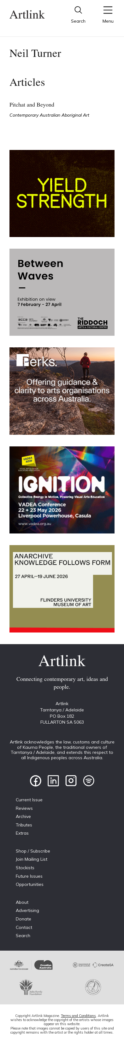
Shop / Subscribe (33, 851)
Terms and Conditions (78, 1016)
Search (23, 935)
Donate (23, 919)
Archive (23, 816)
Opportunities (30, 884)
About (22, 902)
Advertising (27, 910)
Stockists (25, 867)
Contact (24, 927)
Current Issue (29, 800)
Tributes (24, 825)
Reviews (24, 808)
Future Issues (29, 876)
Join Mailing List (31, 859)
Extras (22, 833)
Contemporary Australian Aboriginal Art (49, 115)
